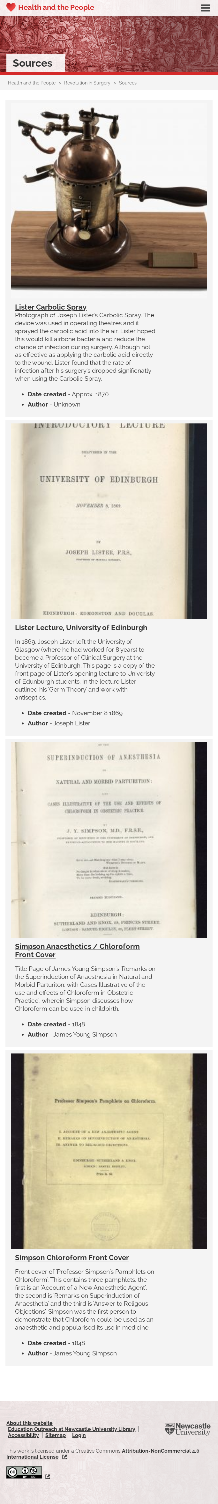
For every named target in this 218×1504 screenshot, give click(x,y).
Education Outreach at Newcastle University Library (71, 1429)
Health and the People (56, 7)
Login (79, 1435)
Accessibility (23, 1435)
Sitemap (55, 1435)
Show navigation (206, 8)
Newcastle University (188, 1429)
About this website (29, 1423)
